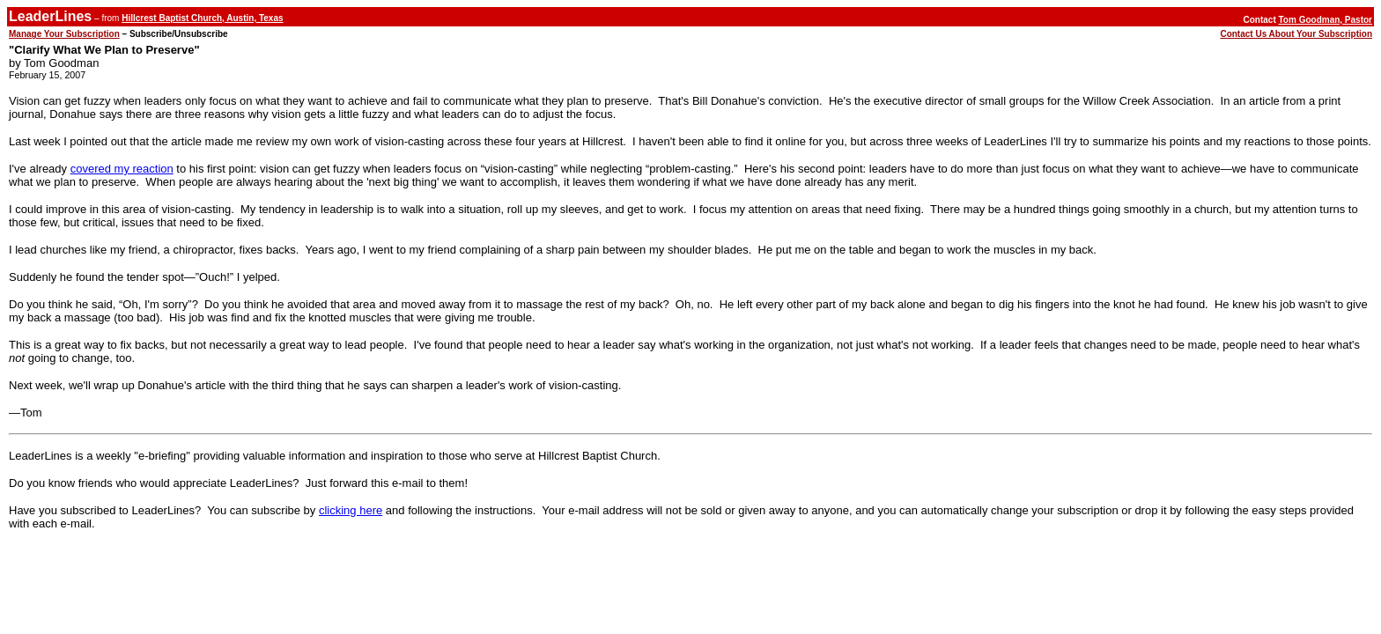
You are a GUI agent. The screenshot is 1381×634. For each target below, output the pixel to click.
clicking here (350, 510)
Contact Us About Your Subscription (1296, 34)
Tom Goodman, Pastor (1326, 20)
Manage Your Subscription (64, 34)
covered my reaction (122, 168)
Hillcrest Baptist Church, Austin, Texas (202, 18)
